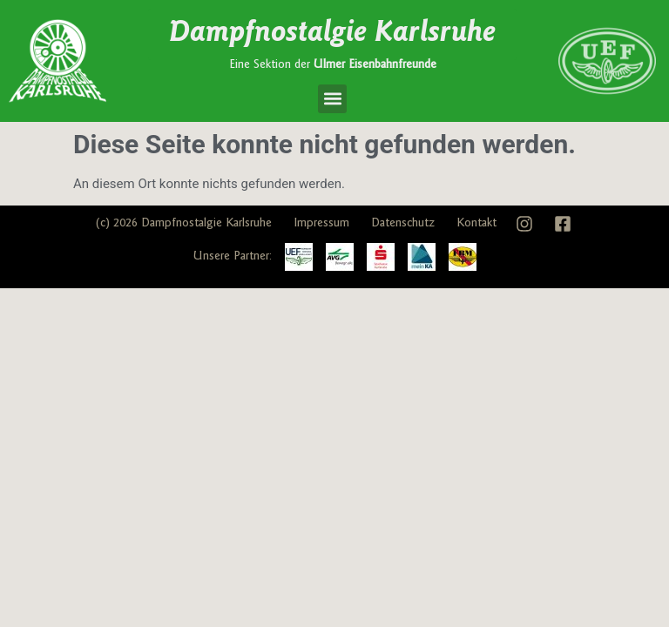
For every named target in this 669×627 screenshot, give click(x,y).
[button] (332, 98)
